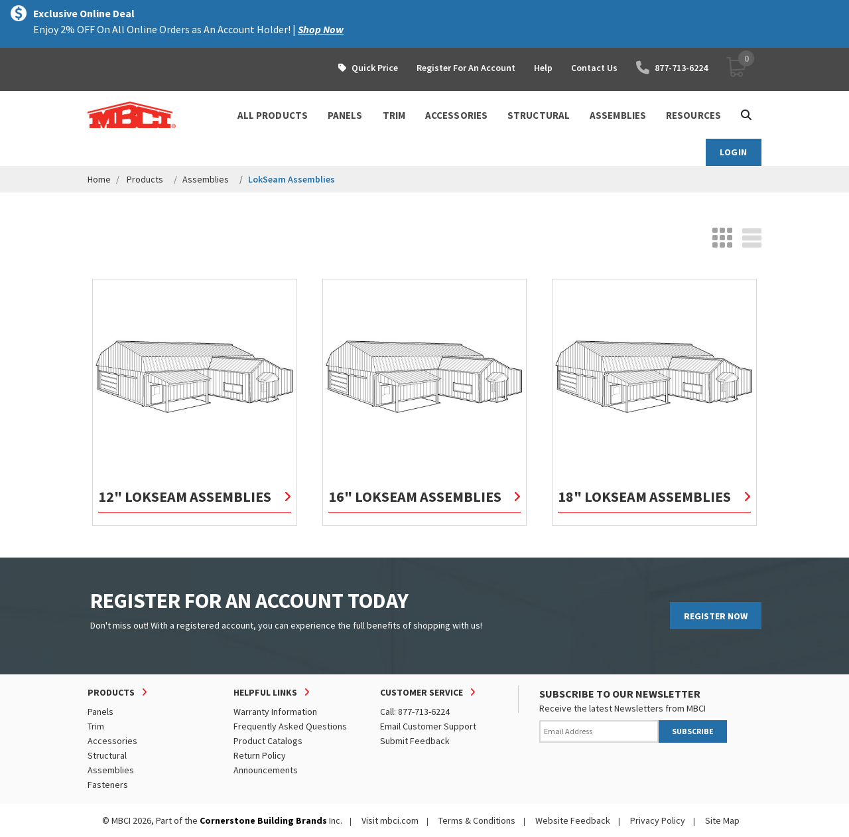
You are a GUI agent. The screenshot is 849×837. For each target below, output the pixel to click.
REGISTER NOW (716, 616)
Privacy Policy (657, 820)
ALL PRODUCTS (272, 115)
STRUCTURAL (538, 115)
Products (145, 179)
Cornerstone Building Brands (263, 820)
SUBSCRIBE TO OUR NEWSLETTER (619, 693)
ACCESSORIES (456, 115)
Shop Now (321, 29)
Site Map (722, 820)
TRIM (394, 115)
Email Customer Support (428, 726)
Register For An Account (466, 68)
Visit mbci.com (390, 820)
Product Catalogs (267, 741)
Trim (96, 726)
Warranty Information (275, 712)
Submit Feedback (415, 741)
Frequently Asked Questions (290, 726)
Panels (100, 712)
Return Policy (259, 755)
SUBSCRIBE (693, 731)
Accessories (112, 741)
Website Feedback (572, 820)
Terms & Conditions (476, 820)
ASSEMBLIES (618, 115)
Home (99, 179)
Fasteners (108, 785)
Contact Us (594, 68)
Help (543, 68)
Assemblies (205, 179)
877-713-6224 (672, 67)
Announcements (265, 770)
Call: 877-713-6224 (415, 712)
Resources (693, 115)
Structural (107, 755)
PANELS (345, 115)
